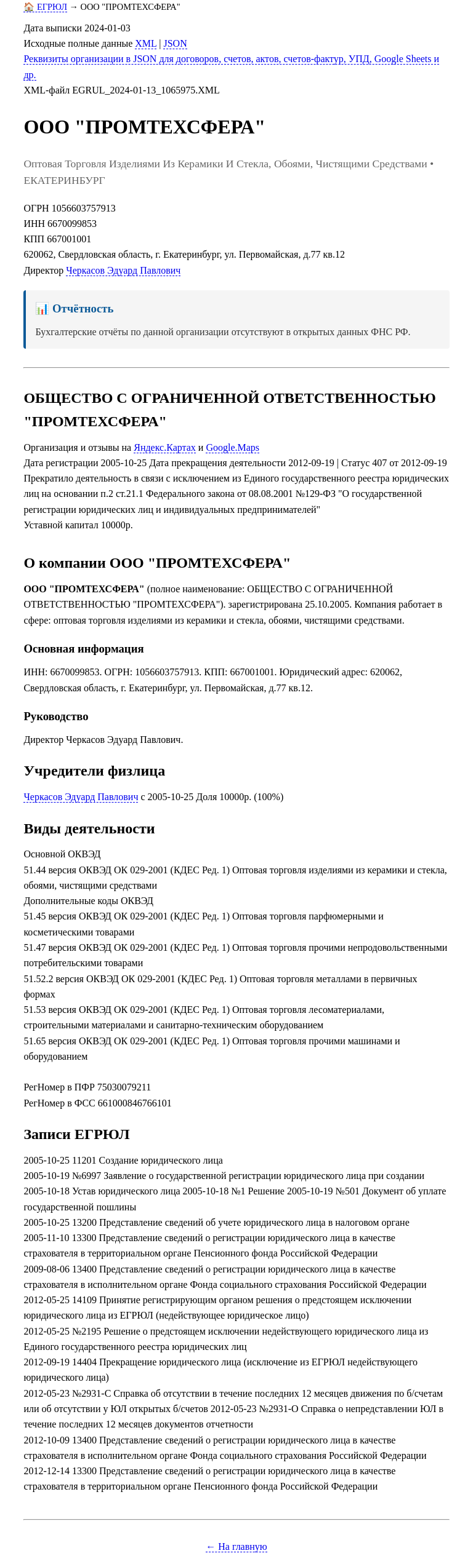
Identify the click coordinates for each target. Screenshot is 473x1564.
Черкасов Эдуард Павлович (123, 270)
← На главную (236, 1546)
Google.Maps (232, 447)
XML (145, 43)
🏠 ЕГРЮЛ (45, 7)
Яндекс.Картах (165, 447)
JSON (175, 43)
